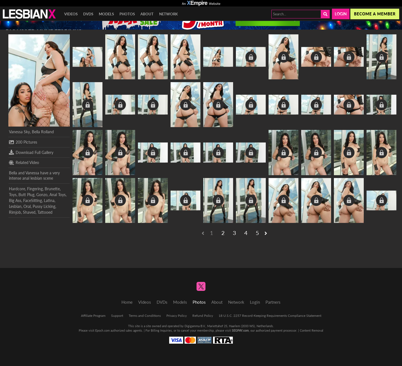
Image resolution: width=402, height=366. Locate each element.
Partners (273, 302)
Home (127, 302)
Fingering (35, 188)
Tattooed (44, 212)
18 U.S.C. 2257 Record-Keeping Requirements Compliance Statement (270, 315)
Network (168, 14)
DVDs (88, 14)
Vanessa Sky (19, 131)
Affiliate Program (93, 315)
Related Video (24, 162)
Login (341, 13)
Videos (71, 14)
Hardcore (17, 188)
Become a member (375, 13)
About (147, 14)
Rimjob (15, 212)
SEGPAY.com (240, 330)
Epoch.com (102, 330)
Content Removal (311, 330)
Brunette (52, 188)
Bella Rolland (43, 131)
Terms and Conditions (145, 315)
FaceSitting (32, 200)
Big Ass (15, 200)
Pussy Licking (44, 206)
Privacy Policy (176, 315)
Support (117, 315)
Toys (12, 194)
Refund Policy (202, 315)
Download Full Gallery (31, 152)
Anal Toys (57, 194)
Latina (49, 200)
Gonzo (41, 194)
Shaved (29, 212)
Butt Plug (26, 194)
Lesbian (15, 206)
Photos (127, 14)
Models (106, 14)
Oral (27, 206)
